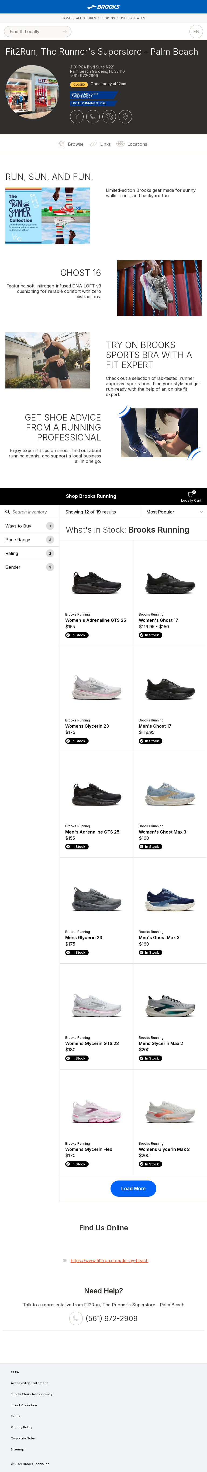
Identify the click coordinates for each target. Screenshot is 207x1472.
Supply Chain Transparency (32, 1394)
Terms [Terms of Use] (15, 1416)
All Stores (86, 18)
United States (132, 18)
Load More (133, 1188)
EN (196, 31)
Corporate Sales (23, 1438)
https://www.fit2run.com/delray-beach (110, 1260)
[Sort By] (174, 511)
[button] (30, 526)
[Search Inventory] (30, 512)
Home (67, 18)
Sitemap (17, 1449)
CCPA (15, 1372)
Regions (108, 18)
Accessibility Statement (29, 1383)
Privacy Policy (21, 1427)
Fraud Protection (24, 1405)
